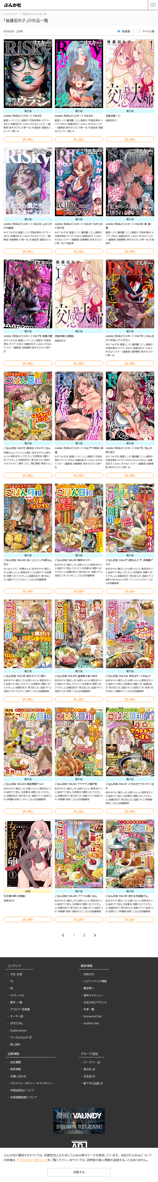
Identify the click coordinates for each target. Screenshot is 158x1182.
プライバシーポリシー (32, 1160)
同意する (79, 1172)
